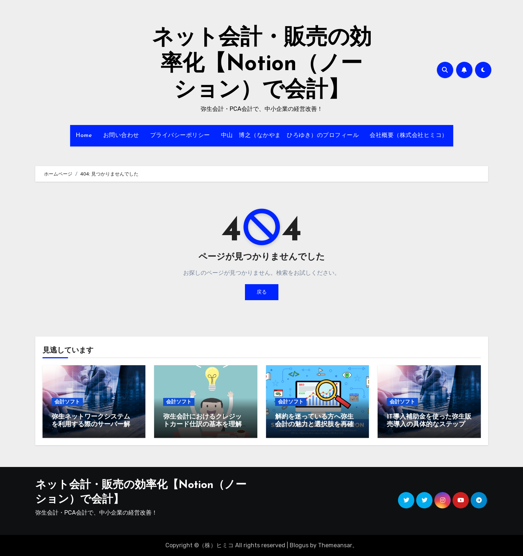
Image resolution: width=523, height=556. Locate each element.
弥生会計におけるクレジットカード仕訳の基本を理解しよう (202, 425)
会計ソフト (67, 402)
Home (84, 135)
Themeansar (335, 545)
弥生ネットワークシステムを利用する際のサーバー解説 (91, 425)
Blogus (299, 545)
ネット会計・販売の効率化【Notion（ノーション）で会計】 (261, 65)
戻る (262, 292)
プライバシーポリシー (180, 135)
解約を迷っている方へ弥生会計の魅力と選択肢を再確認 (314, 425)
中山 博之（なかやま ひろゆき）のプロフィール (290, 135)
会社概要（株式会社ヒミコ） (409, 135)
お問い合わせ (121, 135)
